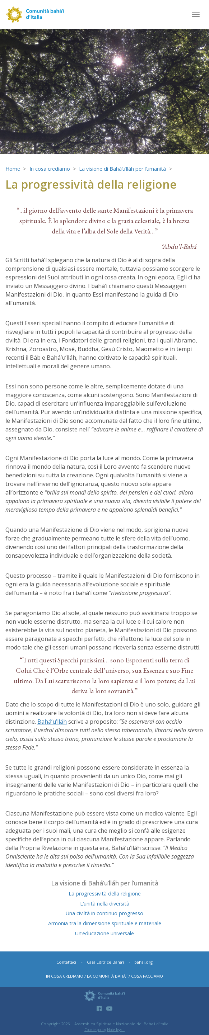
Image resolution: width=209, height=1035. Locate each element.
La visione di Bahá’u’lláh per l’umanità (122, 168)
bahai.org (143, 962)
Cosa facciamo (147, 976)
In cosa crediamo (49, 168)
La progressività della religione (105, 893)
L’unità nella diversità (104, 903)
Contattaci (66, 962)
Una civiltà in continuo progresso (104, 913)
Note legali (116, 1029)
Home (12, 168)
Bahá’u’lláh (52, 722)
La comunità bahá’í (107, 976)
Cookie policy (95, 1029)
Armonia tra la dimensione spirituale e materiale (104, 923)
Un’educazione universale (104, 933)
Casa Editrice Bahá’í (105, 962)
